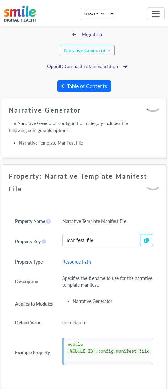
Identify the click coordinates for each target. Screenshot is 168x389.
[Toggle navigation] (156, 13)
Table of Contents (84, 86)
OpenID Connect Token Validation (87, 66)
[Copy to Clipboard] (146, 240)
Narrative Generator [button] (85, 50)
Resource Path (76, 262)
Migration (87, 34)
